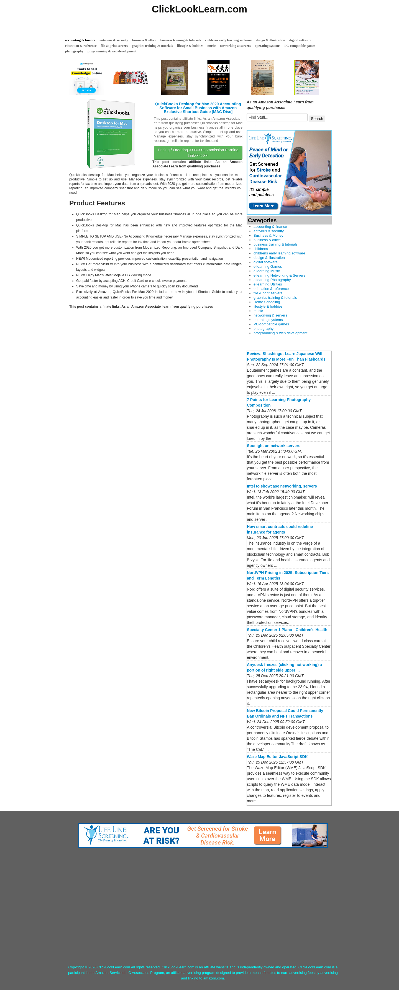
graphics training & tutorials (152, 46)
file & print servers (114, 46)
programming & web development (112, 51)
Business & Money (268, 235)
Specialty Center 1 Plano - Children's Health (287, 629)
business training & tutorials (180, 40)
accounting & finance (80, 40)
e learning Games (268, 266)
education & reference (81, 46)
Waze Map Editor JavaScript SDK (277, 756)
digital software (300, 40)
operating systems (267, 46)
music (212, 46)
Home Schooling (267, 302)
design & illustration (270, 40)
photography (74, 51)
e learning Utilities (268, 284)
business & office (144, 40)
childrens (261, 249)
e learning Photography (272, 280)
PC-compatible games (300, 46)
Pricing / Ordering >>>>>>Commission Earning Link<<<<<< (198, 153)
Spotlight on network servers (273, 445)
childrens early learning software (228, 40)
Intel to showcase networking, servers (282, 486)
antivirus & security (113, 40)
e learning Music (267, 271)
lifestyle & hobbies (190, 46)
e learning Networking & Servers (279, 275)
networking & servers (235, 46)
